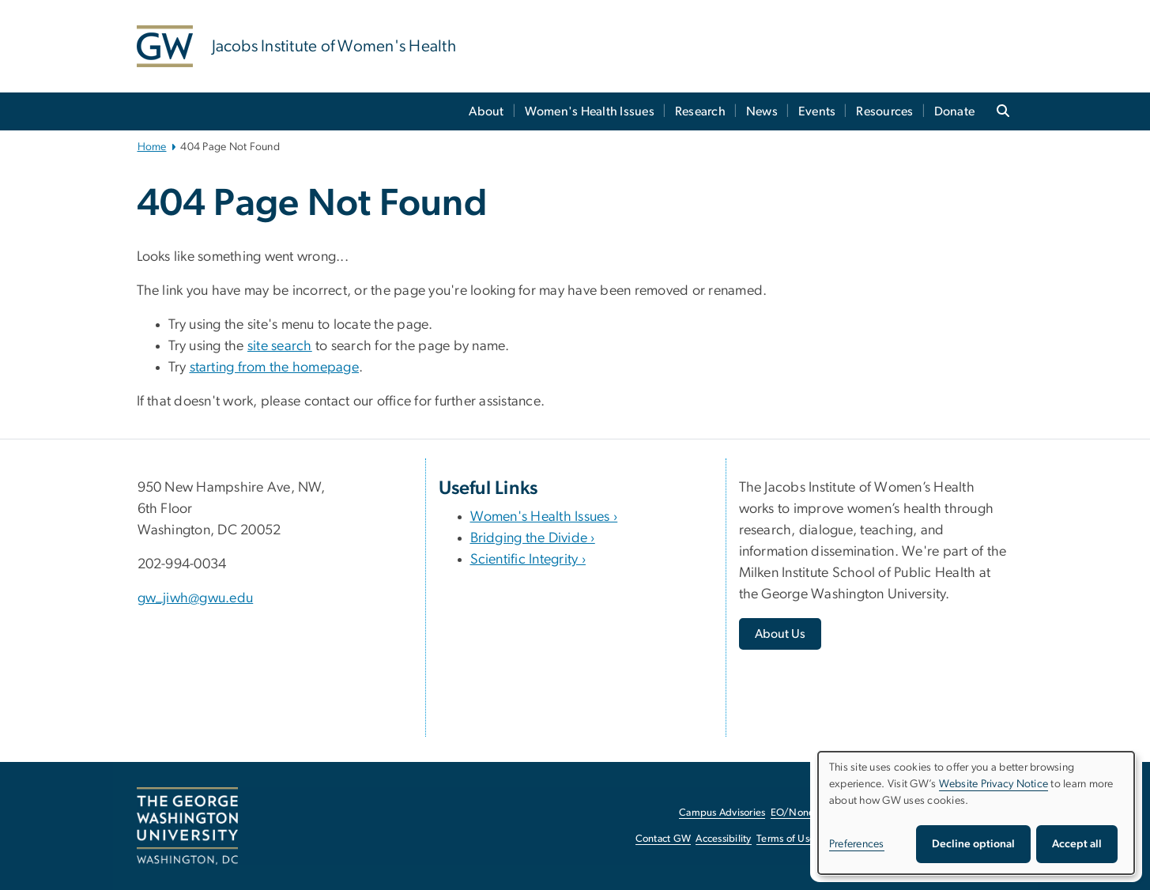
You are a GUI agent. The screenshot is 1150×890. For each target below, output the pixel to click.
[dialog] (976, 813)
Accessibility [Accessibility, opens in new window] (723, 839)
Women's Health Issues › (544, 517)
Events (817, 111)
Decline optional (973, 844)
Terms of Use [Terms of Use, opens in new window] (785, 839)
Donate (954, 111)
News (762, 111)
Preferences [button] (856, 844)
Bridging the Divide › (532, 538)
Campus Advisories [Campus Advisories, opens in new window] (722, 813)
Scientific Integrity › (528, 559)
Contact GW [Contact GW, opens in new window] (663, 839)
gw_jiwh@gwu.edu (196, 598)
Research (700, 111)
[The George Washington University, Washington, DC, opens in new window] (187, 826)
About (486, 111)
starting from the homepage (275, 367)
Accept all (1077, 844)
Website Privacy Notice (994, 784)
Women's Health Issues (589, 111)
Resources (884, 111)
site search (279, 346)
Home (152, 147)
